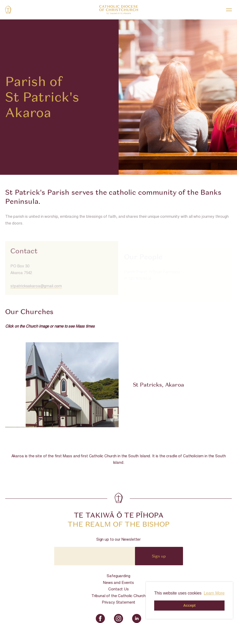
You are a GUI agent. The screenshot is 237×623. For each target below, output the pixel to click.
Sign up (159, 556)
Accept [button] (189, 605)
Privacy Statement (118, 603)
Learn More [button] (214, 593)
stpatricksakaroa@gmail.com (36, 292)
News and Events (118, 583)
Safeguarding (118, 576)
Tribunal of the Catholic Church (118, 596)
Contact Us (118, 589)
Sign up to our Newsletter (118, 540)
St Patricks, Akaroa (158, 384)
